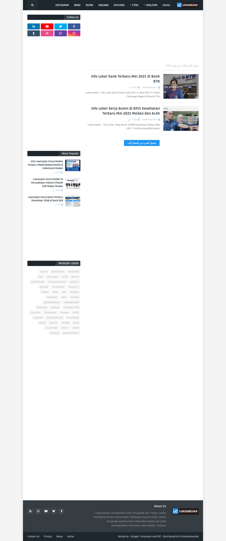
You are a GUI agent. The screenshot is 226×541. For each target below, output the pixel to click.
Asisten (43, 271)
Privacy (48, 536)
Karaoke (75, 297)
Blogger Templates (141, 536)
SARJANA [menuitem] (103, 5)
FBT (159, 536)
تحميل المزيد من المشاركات (141, 143)
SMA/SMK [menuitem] (151, 5)
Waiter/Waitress (71, 333)
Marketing (42, 307)
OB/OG (76, 312)
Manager (55, 307)
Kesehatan (52, 297)
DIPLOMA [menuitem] (119, 5)
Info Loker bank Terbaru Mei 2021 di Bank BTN (125, 79)
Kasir (64, 297)
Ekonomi (44, 287)
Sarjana (65, 323)
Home (70, 536)
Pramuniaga (73, 317)
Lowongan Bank (71, 302)
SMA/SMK (38, 317)
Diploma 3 (74, 287)
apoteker (54, 333)
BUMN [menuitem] (89, 5)
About (59, 536)
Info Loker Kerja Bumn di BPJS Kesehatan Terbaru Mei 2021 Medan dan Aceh (125, 111)
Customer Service (57, 282)
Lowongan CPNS (71, 307)
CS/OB (65, 277)
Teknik (75, 328)
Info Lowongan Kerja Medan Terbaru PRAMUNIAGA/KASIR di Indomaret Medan (45, 165)
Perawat (64, 312)
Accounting (73, 271)
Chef (40, 277)
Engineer (74, 292)
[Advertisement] (142, 39)
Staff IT (42, 323)
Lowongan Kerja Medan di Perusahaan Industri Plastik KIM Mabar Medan (47, 183)
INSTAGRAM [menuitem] (62, 5)
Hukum (44, 292)
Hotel (55, 292)
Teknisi (64, 328)
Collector (74, 282)
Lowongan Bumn (52, 302)
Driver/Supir (58, 287)
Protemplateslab (189, 536)
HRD (64, 292)
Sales (76, 323)
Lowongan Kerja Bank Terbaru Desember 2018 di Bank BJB (45, 199)
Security (54, 323)
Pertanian (35, 312)
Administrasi (58, 271)
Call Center (52, 277)
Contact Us (33, 536)
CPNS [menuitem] (135, 5)
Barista (75, 277)
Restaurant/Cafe (54, 317)
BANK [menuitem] (77, 5)
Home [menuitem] (166, 5)
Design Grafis (37, 282)
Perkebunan (50, 312)
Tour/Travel (51, 328)
